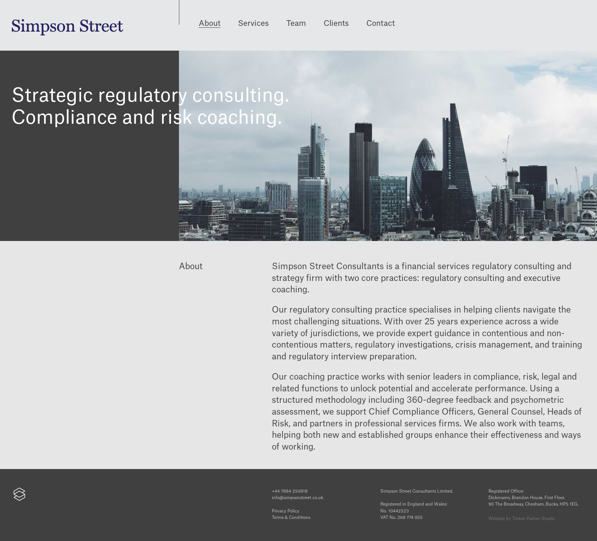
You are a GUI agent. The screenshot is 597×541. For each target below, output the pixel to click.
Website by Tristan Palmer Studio (521, 519)
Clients (336, 23)
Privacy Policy (285, 511)
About (209, 23)
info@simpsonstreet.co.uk (297, 498)
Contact (380, 23)
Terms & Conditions (291, 517)
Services (253, 23)
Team (296, 23)
